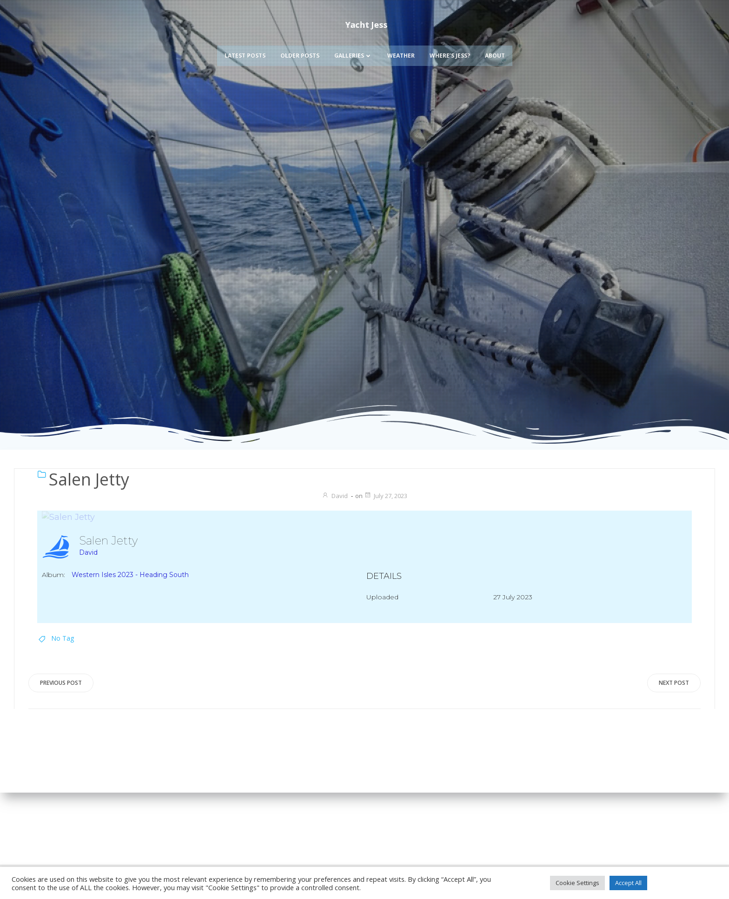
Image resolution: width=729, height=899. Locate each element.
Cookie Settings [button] (577, 883)
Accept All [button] (628, 883)
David (335, 496)
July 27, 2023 (385, 496)
